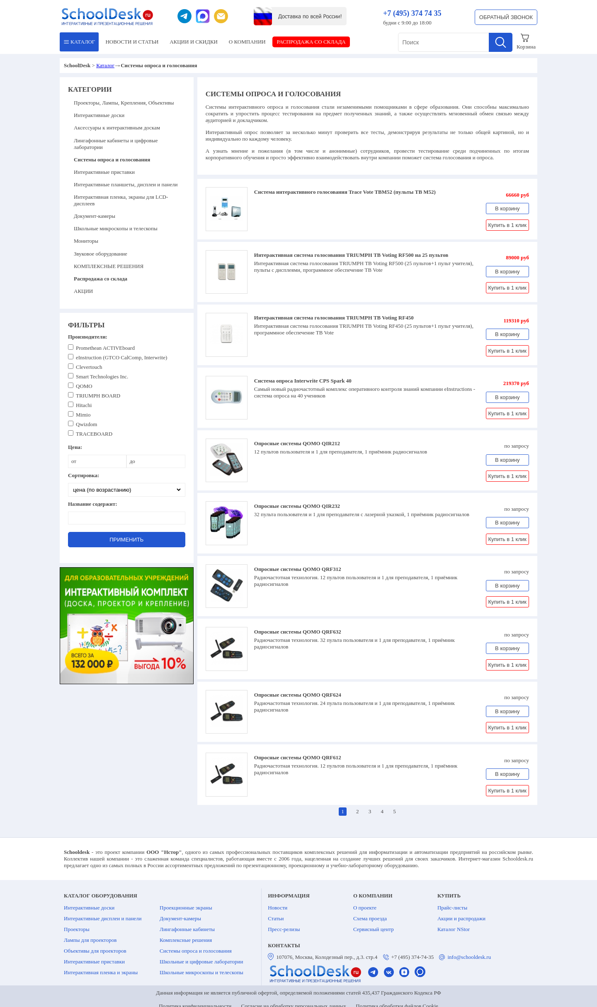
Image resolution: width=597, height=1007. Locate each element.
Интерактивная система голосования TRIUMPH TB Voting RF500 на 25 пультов (351, 255)
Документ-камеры (94, 216)
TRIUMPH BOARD (98, 396)
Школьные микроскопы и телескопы (116, 228)
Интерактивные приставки (104, 172)
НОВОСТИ (131, 42)
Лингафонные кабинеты (187, 929)
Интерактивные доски (99, 115)
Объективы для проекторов (95, 951)
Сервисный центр (373, 929)
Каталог (105, 65)
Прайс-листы (452, 908)
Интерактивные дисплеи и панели (103, 918)
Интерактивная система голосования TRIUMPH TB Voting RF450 (334, 318)
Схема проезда (370, 918)
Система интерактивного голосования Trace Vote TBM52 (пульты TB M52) (345, 192)
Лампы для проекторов (90, 940)
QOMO (84, 386)
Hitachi (84, 405)
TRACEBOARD (94, 434)
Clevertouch (89, 367)
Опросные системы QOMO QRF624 (297, 695)
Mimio (83, 415)
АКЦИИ (194, 42)
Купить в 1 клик (507, 225)
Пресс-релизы (284, 929)
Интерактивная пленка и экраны (101, 972)
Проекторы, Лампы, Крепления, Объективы (124, 103)
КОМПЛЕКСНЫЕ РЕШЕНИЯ (108, 266)
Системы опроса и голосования (196, 951)
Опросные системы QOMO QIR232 (297, 506)
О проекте (364, 908)
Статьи (276, 918)
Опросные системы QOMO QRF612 (297, 757)
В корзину (507, 208)
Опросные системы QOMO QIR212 (297, 443)
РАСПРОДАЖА (311, 42)
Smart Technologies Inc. (102, 376)
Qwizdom (86, 424)
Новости (277, 908)
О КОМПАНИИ (247, 42)
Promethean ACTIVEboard (105, 348)
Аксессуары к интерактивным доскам (117, 127)
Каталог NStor (453, 929)
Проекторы (77, 929)
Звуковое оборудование (100, 254)
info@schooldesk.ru (469, 957)
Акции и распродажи (461, 918)
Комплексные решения (186, 940)
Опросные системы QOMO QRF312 (297, 569)
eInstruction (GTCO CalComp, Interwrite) (121, 357)
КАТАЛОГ (79, 42)
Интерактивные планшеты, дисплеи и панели (125, 184)
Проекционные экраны (186, 908)
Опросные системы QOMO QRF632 (297, 632)
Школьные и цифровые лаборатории (201, 961)
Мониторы (86, 241)
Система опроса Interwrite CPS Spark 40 (303, 381)
